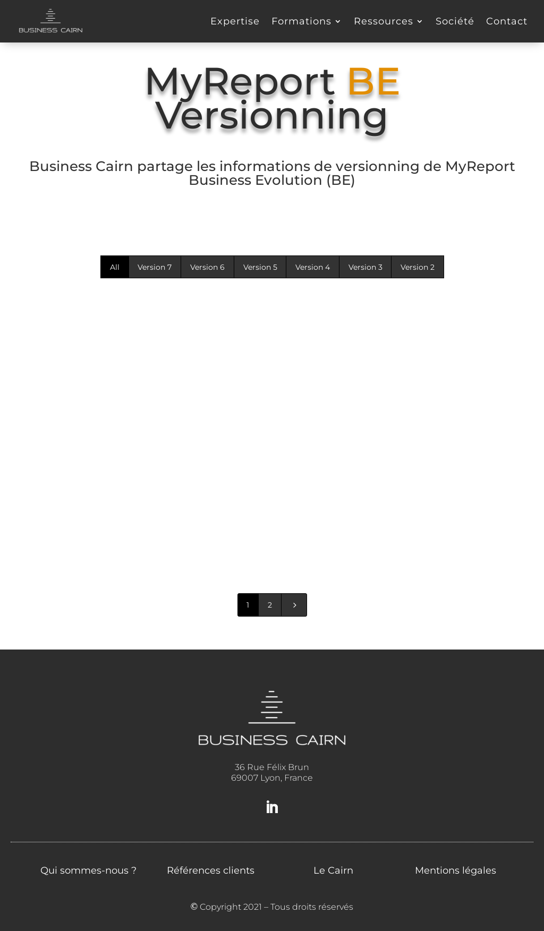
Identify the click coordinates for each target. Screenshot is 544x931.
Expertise (235, 21)
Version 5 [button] (260, 267)
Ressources (383, 21)
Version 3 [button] (365, 267)
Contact (507, 21)
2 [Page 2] (270, 605)
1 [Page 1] (247, 605)
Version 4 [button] (312, 267)
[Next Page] (294, 605)
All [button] (115, 267)
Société (455, 21)
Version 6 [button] (207, 267)
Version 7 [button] (155, 267)
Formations (301, 21)
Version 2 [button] (418, 267)
